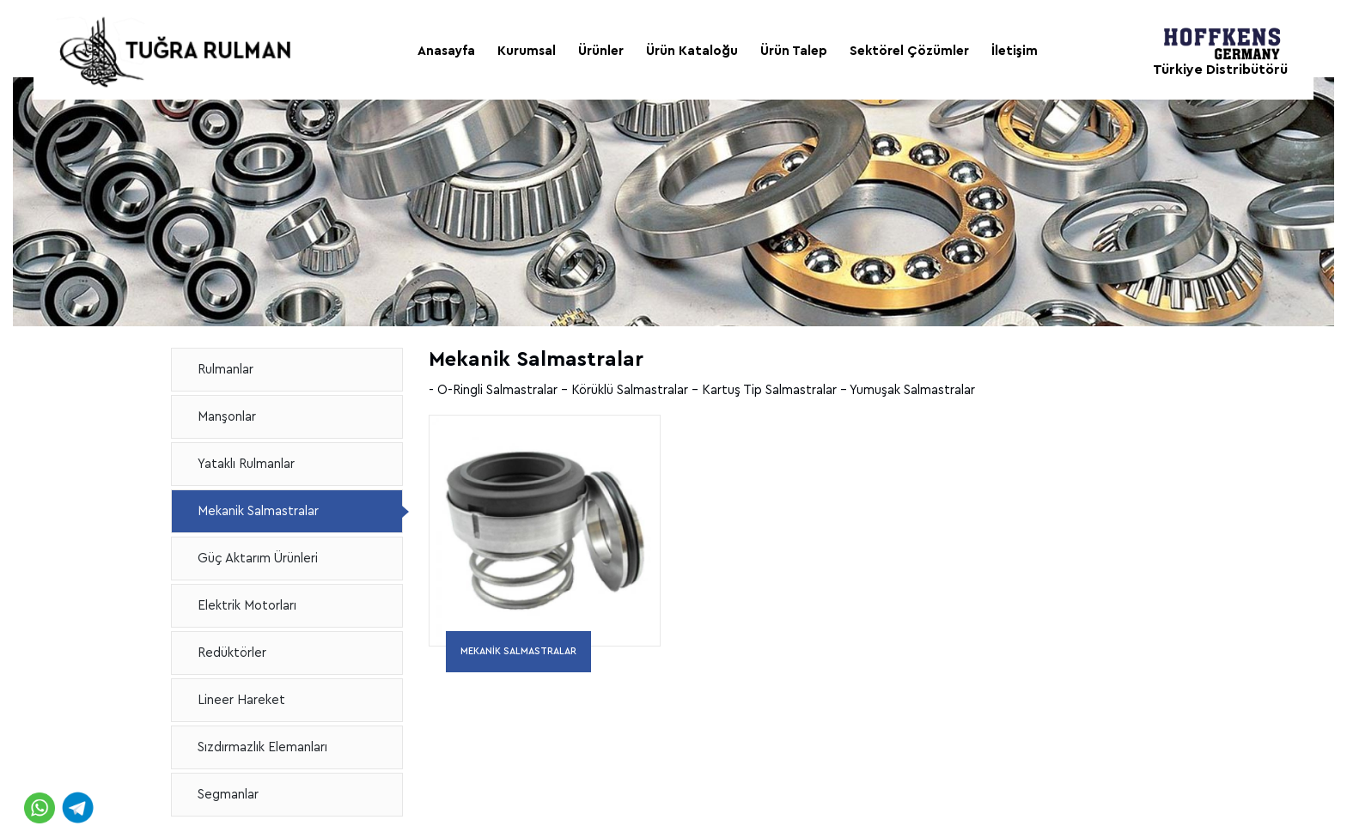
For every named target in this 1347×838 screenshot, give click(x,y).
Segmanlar (228, 794)
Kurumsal (526, 51)
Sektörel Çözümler (909, 51)
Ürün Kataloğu (692, 51)
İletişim (1014, 51)
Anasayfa (446, 51)
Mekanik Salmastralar (258, 511)
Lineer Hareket (241, 700)
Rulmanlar (225, 369)
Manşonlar (227, 416)
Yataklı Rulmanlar (246, 464)
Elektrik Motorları (247, 605)
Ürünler (601, 51)
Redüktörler (232, 653)
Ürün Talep (793, 51)
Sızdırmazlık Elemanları (262, 747)
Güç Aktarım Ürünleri (258, 558)
